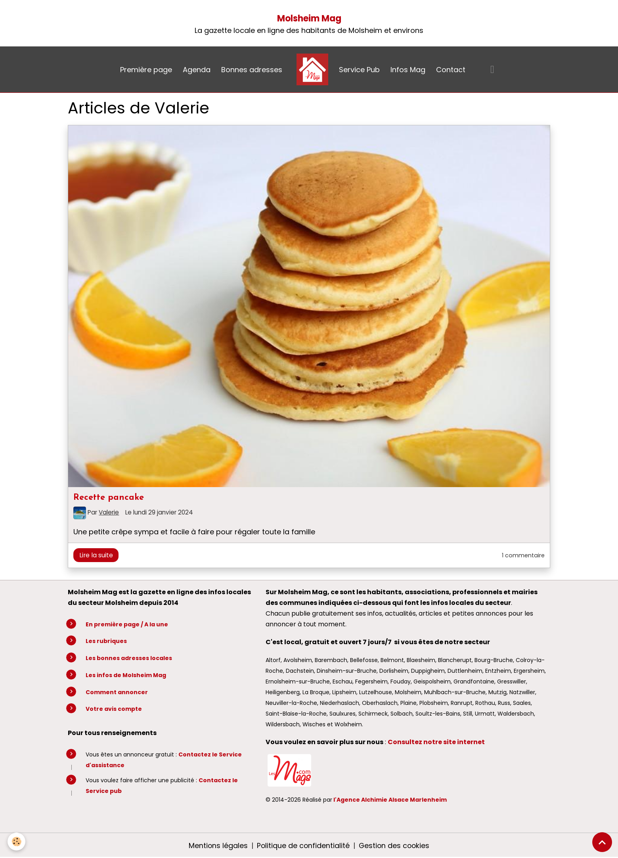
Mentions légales (217, 845)
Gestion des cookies (395, 845)
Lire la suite (96, 555)
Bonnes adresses (251, 70)
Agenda (196, 70)
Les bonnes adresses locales (129, 658)
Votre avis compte (114, 709)
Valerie (109, 512)
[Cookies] (17, 841)
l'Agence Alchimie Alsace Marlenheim (390, 800)
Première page (146, 70)
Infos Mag (407, 70)
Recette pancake (108, 497)
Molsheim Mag (309, 18)
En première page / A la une (127, 624)
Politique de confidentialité (303, 845)
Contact (450, 70)
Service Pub (359, 70)
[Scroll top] (602, 842)
